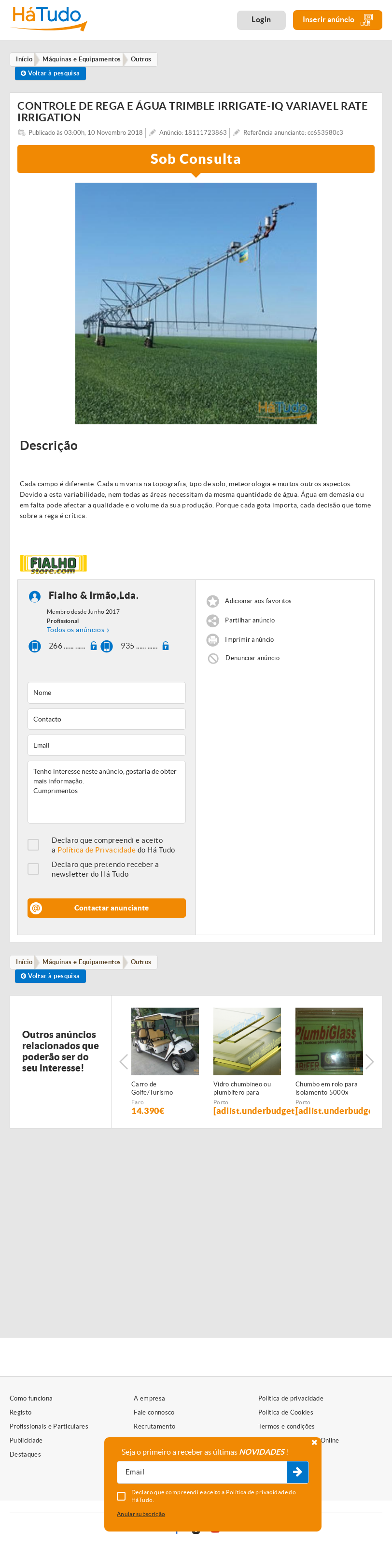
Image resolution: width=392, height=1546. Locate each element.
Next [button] (370, 1067)
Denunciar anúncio (252, 661)
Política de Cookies (285, 1412)
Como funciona (31, 1398)
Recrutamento (154, 1426)
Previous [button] (123, 1067)
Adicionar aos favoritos (258, 604)
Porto (221, 1108)
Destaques (25, 1454)
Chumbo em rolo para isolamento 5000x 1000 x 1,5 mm (326, 1094)
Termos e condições (286, 1426)
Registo (20, 1412)
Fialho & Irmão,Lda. (94, 598)
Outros (148, 965)
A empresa (149, 1398)
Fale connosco (154, 1412)
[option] (196, 307)
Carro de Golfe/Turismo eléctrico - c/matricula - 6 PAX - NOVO (163, 1094)
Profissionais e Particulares (49, 1426)
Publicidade (26, 1440)
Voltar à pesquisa (52, 75)
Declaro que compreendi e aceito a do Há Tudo (113, 848)
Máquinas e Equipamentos (86, 965)
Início (26, 965)
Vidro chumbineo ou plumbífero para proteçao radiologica (243, 1094)
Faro (137, 1108)
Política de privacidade (290, 1398)
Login (261, 19)
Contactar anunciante (111, 911)
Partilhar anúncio (250, 623)
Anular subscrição (141, 1514)
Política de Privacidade (96, 853)
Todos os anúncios (75, 633)
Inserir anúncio (338, 20)
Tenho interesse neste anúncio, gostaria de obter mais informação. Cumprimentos (107, 795)
